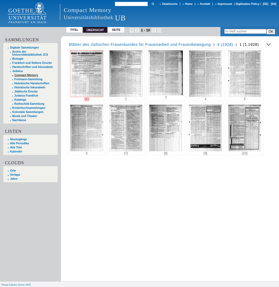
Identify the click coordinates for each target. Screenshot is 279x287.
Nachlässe (19, 120)
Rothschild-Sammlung (29, 103)
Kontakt (205, 3)
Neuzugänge (18, 139)
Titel (74, 29)
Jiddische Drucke (26, 91)
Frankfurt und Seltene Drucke (32, 62)
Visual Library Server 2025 (16, 284)
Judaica (17, 71)
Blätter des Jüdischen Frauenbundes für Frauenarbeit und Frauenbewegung (140, 44)
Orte (13, 170)
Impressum (225, 3)
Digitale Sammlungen (24, 47)
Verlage (15, 174)
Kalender (16, 151)
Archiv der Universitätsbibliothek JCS (30, 53)
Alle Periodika (19, 143)
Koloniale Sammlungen (28, 111)
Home (189, 3)
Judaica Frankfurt (26, 95)
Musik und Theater (24, 116)
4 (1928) (225, 44)
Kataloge (20, 99)
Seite (116, 29)
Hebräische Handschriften (32, 83)
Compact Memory (26, 75)
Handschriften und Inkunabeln (32, 66)
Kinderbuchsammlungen (29, 107)
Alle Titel (16, 147)
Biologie (17, 58)
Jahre (14, 178)
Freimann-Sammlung (28, 79)
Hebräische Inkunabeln (30, 87)
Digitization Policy (247, 3)
